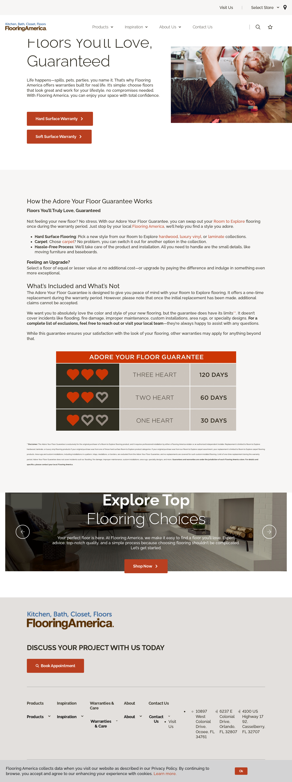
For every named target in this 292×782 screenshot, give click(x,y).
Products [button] (103, 27)
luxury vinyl (190, 236)
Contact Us (203, 27)
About (133, 716)
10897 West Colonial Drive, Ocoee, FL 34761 (205, 724)
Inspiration (70, 716)
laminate (216, 236)
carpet (68, 241)
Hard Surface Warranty (60, 118)
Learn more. (165, 773)
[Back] (23, 532)
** (234, 313)
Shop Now (146, 566)
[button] (265, 7)
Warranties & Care (104, 723)
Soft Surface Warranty (59, 136)
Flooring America (148, 226)
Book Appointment (55, 665)
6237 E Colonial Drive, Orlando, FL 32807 (228, 721)
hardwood (168, 236)
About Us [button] (170, 27)
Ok (241, 771)
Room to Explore (229, 221)
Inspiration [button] (136, 27)
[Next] (269, 532)
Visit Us (226, 7)
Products (39, 716)
